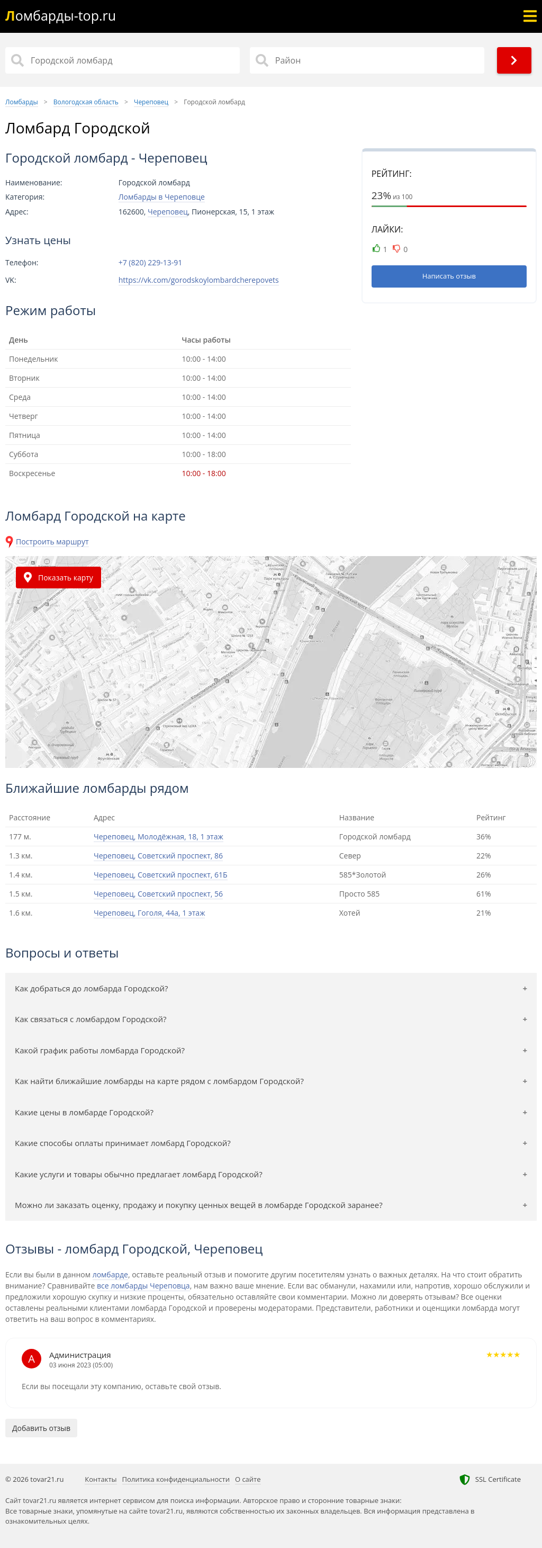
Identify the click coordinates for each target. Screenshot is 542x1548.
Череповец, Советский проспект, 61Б (161, 875)
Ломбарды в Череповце (162, 197)
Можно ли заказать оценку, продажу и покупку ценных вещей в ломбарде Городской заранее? (199, 1205)
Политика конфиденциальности (176, 1479)
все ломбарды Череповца (143, 1286)
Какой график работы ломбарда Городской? (100, 1050)
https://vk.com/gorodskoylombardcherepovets (199, 280)
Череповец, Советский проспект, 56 (158, 894)
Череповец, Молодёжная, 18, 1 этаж (158, 836)
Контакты (100, 1479)
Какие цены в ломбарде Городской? (84, 1112)
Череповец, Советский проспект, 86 (158, 856)
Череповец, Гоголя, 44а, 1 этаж (149, 913)
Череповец (168, 212)
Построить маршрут (52, 541)
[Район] (367, 60)
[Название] (122, 60)
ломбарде (110, 1274)
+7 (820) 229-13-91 (151, 262)
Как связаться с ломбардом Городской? (90, 1019)
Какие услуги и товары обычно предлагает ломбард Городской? (139, 1174)
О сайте (248, 1479)
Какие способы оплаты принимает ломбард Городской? (123, 1143)
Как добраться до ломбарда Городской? (91, 988)
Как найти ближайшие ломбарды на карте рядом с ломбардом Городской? (159, 1081)
